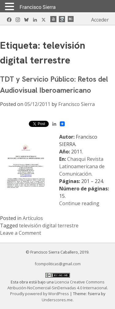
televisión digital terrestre (49, 225)
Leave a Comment (20, 233)
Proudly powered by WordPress (40, 293)
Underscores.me (57, 300)
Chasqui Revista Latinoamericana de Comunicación (82, 166)
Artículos (33, 218)
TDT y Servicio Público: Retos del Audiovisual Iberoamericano (54, 84)
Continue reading (79, 203)
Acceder (100, 19)
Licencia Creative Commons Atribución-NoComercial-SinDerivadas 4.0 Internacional (57, 285)
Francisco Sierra (76, 104)
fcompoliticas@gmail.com (58, 263)
